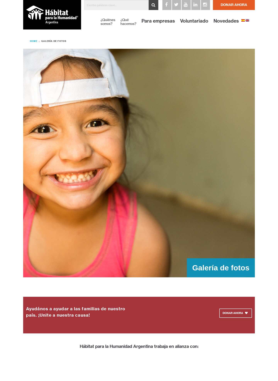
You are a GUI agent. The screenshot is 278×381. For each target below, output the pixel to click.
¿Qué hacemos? (128, 22)
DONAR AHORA (234, 5)
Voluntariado (194, 21)
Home (33, 41)
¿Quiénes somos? (108, 22)
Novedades (226, 21)
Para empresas (158, 21)
